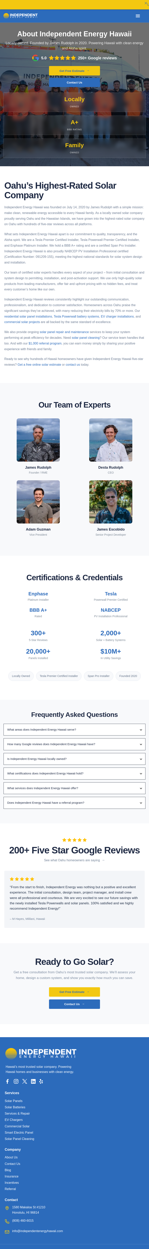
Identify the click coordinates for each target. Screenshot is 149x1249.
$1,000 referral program (45, 340)
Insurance (11, 1173)
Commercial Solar (17, 1122)
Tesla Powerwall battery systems (76, 313)
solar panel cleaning (86, 334)
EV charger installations (117, 313)
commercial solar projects (22, 318)
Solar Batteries (15, 1103)
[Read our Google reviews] (74, 54)
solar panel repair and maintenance (64, 328)
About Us (11, 1153)
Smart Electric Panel (19, 1129)
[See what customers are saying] (74, 857)
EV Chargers (14, 1116)
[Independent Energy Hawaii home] (20, 16)
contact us (73, 361)
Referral (10, 1185)
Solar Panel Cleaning (19, 1135)
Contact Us (74, 79)
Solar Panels (14, 1097)
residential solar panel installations (28, 313)
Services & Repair (17, 1110)
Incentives (12, 1179)
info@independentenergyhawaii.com (37, 1227)
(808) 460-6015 (23, 1217)
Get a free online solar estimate (39, 361)
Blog (8, 1166)
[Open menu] (137, 15)
